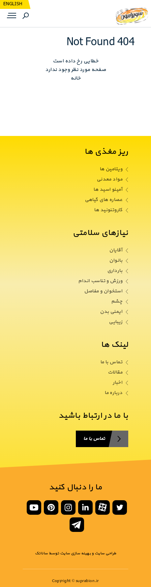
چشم (116, 302)
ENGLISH (12, 4)
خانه (75, 78)
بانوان (115, 261)
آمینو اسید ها (107, 190)
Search (25, 16)
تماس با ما (111, 362)
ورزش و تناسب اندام (100, 281)
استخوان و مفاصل (103, 291)
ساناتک (41, 553)
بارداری (114, 271)
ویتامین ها (111, 169)
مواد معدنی (109, 179)
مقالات (115, 372)
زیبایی (115, 322)
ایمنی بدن (111, 312)
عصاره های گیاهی (103, 200)
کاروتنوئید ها (108, 210)
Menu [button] (11, 16)
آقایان (115, 250)
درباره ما (113, 393)
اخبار (117, 383)
